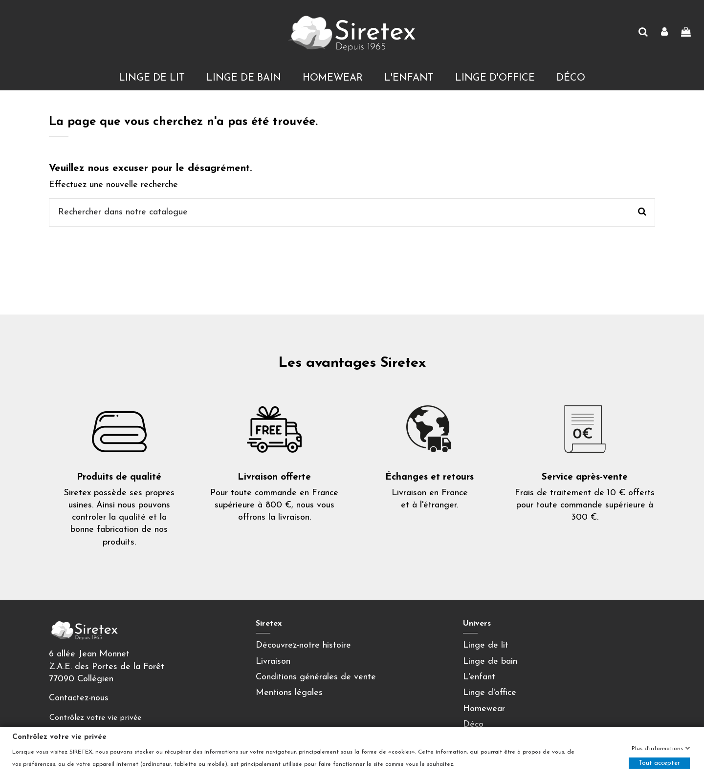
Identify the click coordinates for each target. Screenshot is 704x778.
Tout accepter (659, 763)
